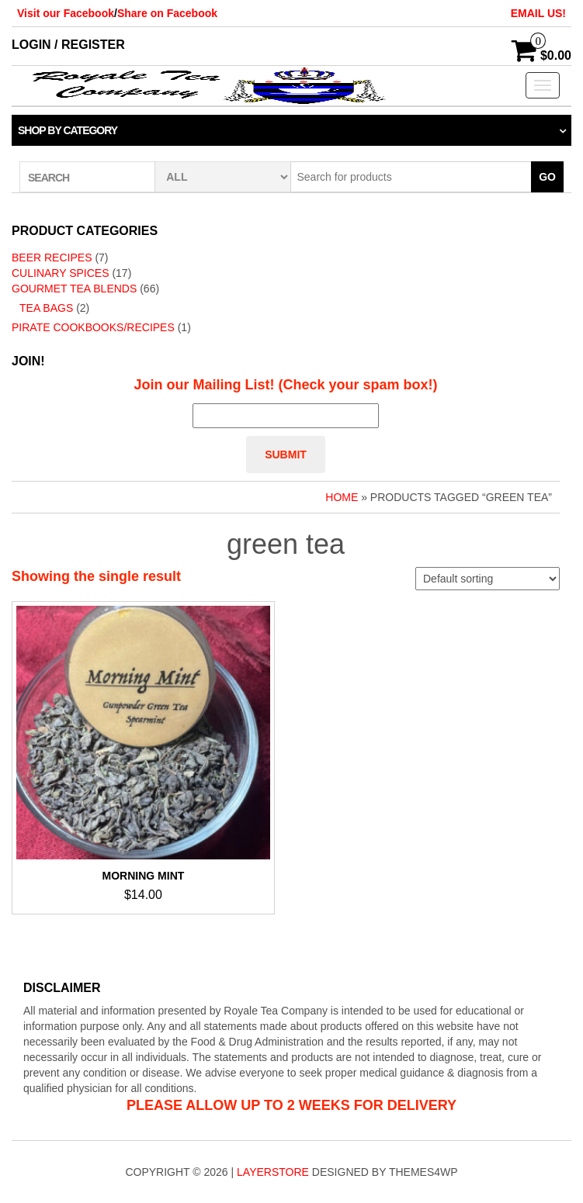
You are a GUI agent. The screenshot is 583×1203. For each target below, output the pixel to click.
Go (547, 177)
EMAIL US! (538, 13)
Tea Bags (46, 308)
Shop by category (67, 130)
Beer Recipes (52, 257)
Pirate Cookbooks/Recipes (93, 327)
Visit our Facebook (65, 13)
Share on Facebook (167, 13)
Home (341, 497)
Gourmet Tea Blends (74, 288)
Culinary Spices (60, 273)
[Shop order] (487, 578)
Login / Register (68, 44)
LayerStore (273, 1172)
